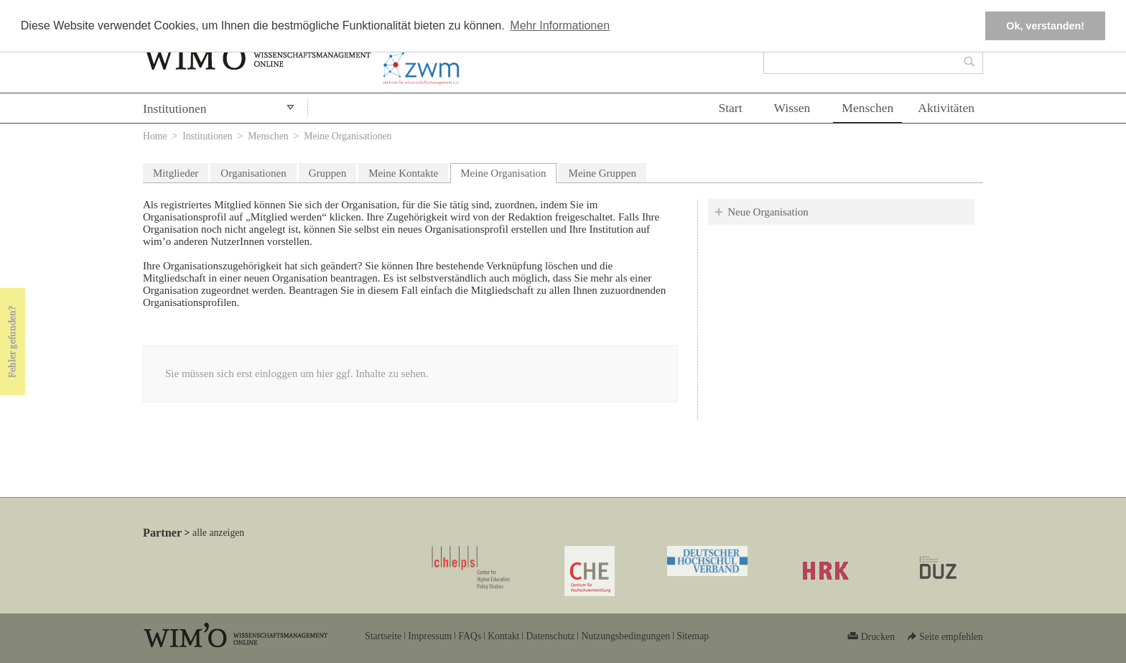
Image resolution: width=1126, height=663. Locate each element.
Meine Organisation (508, 171)
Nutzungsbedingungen (625, 636)
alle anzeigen (218, 532)
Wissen (792, 108)
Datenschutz (550, 636)
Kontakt (503, 636)
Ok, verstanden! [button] (1045, 26)
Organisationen (253, 173)
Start (730, 108)
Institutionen (174, 108)
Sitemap (692, 636)
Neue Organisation (768, 212)
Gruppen (328, 173)
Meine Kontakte (403, 173)
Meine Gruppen (603, 173)
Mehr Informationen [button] (560, 25)
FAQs (469, 636)
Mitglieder (175, 173)
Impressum (430, 636)
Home (155, 136)
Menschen (867, 108)
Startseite (383, 636)
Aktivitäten (946, 108)
